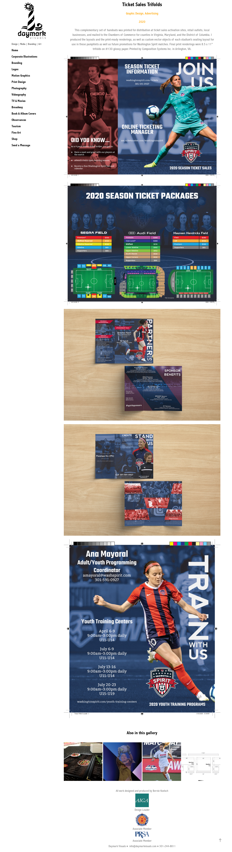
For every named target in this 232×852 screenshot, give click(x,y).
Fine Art (16, 132)
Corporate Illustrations (24, 56)
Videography (19, 94)
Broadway (17, 107)
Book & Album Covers (24, 113)
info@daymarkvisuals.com (142, 846)
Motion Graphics (21, 75)
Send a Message (21, 145)
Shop (14, 139)
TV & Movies (19, 101)
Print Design (19, 82)
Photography (19, 88)
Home (15, 50)
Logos (15, 69)
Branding (17, 63)
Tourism (16, 126)
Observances (19, 120)
